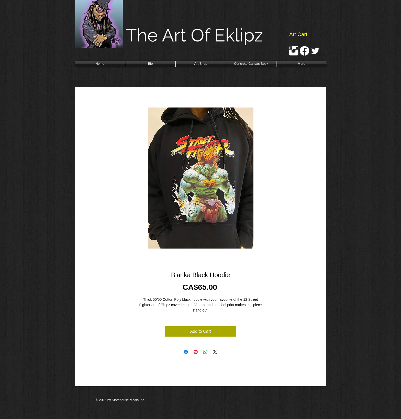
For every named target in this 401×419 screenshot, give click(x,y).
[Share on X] (215, 352)
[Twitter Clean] (315, 51)
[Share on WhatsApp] (205, 352)
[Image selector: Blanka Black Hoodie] (195, 255)
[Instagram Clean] (293, 51)
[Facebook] (304, 51)
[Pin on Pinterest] (196, 352)
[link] (303, 34)
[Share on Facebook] (186, 352)
